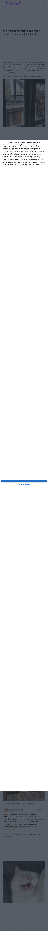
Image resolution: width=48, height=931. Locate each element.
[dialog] (24, 465)
